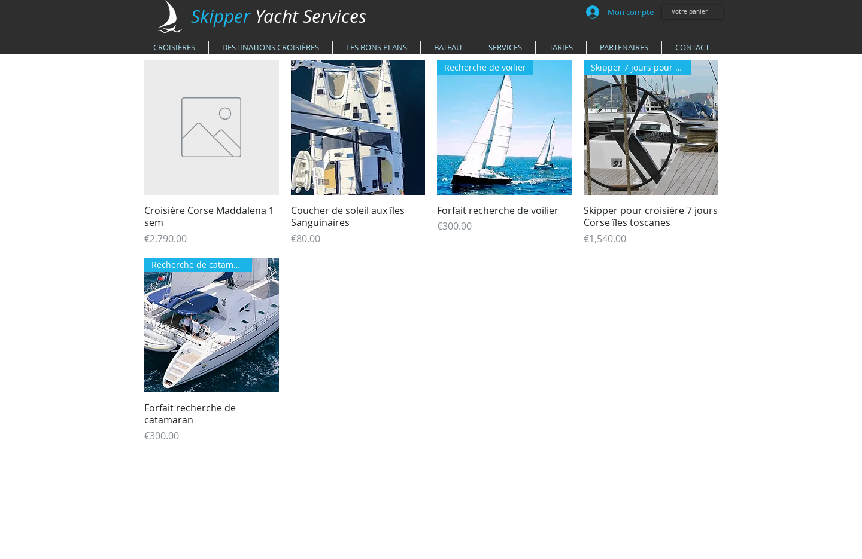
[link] (694, 11)
